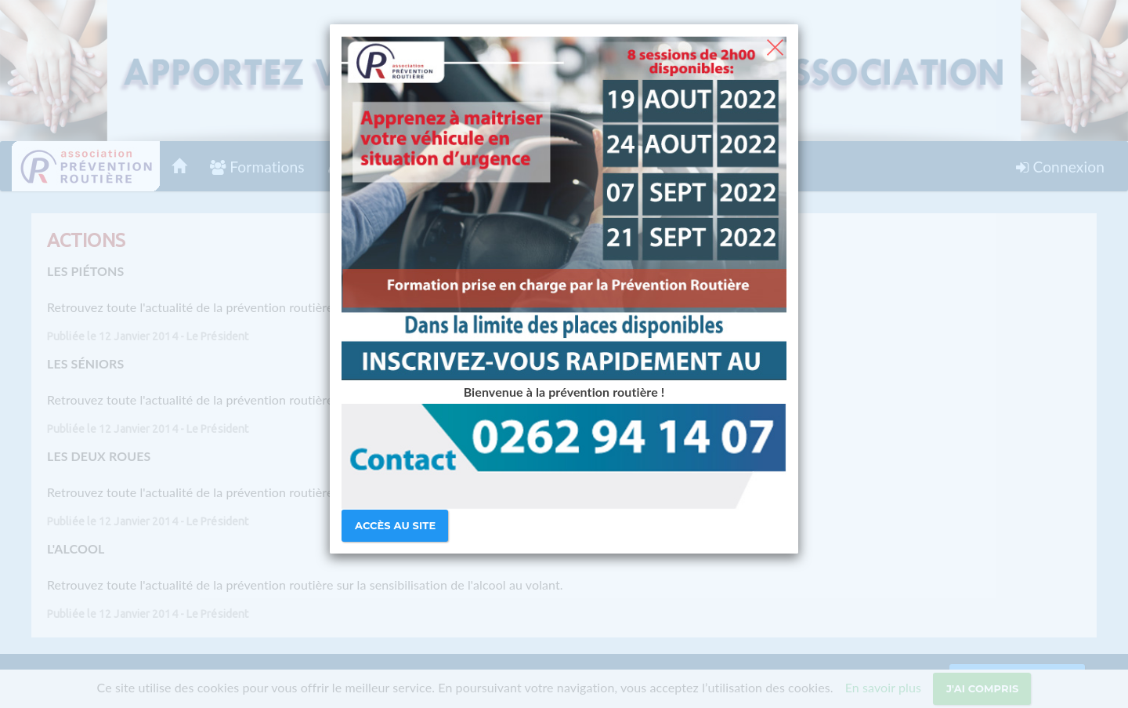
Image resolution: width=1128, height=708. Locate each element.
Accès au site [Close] (395, 525)
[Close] (775, 45)
